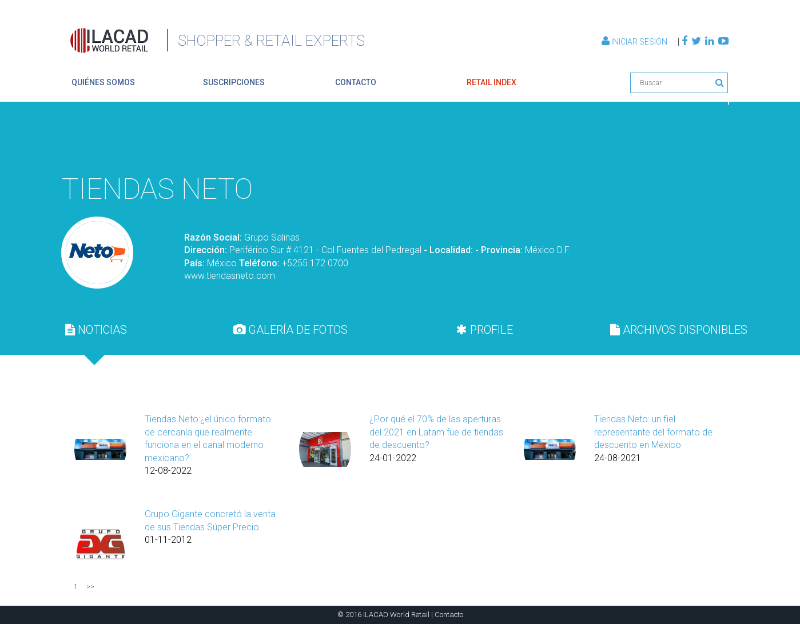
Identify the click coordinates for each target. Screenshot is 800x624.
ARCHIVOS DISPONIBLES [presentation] (678, 330)
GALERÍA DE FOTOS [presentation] (290, 330)
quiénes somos (103, 82)
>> (90, 587)
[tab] (96, 330)
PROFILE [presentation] (484, 330)
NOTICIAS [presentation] (96, 330)
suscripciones (234, 82)
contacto (355, 82)
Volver (701, 140)
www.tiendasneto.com (229, 275)
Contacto (449, 614)
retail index (491, 82)
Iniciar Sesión (635, 41)
